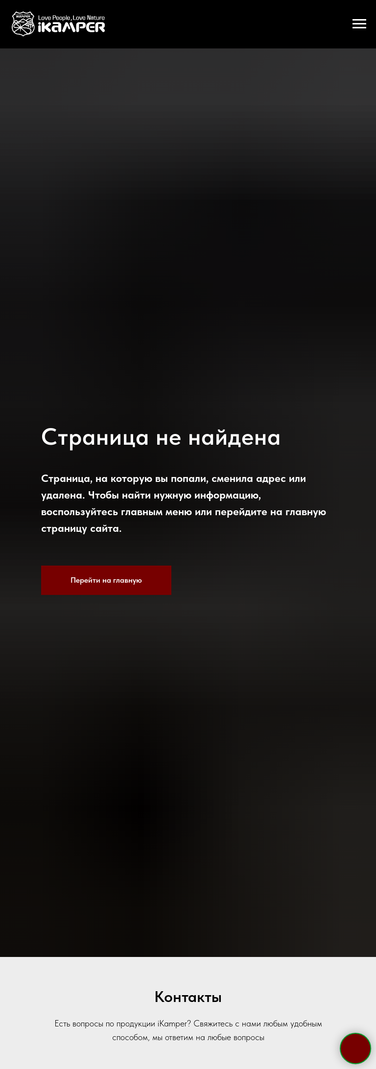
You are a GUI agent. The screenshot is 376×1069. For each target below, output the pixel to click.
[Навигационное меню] (359, 24)
